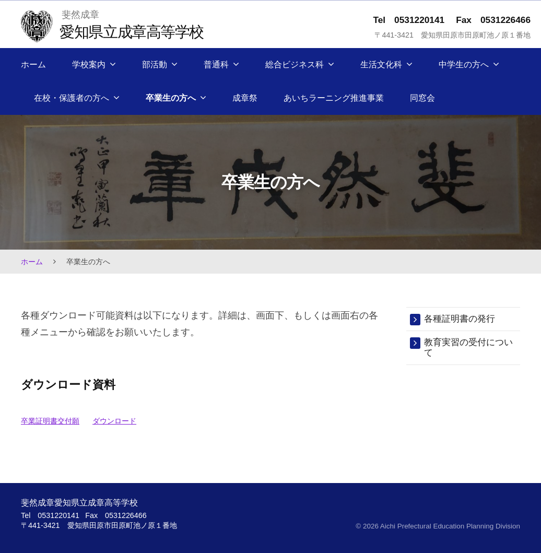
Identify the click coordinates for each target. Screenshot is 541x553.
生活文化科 (381, 64)
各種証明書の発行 (459, 319)
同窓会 (422, 97)
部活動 (154, 64)
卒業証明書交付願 (50, 421)
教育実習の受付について (468, 347)
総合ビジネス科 (294, 64)
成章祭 (244, 97)
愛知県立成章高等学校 (131, 31)
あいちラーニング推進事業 (334, 97)
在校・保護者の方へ (71, 97)
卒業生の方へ (171, 97)
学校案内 (88, 64)
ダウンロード (114, 421)
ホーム (33, 64)
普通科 (216, 64)
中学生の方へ (464, 64)
